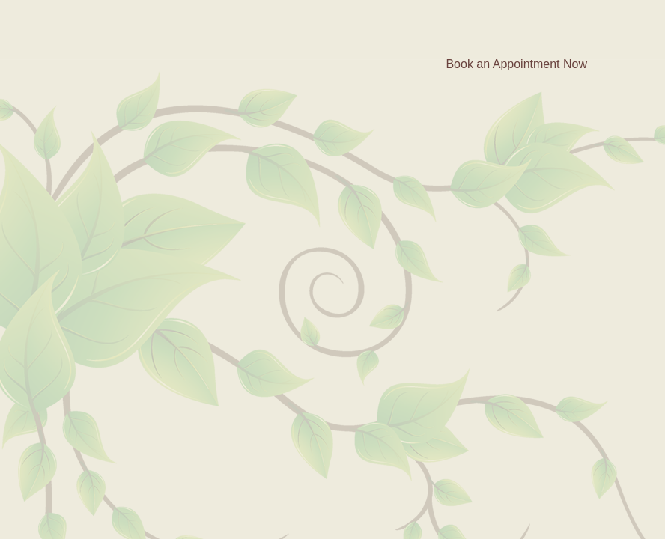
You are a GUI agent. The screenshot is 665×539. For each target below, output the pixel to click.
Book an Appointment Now (516, 64)
